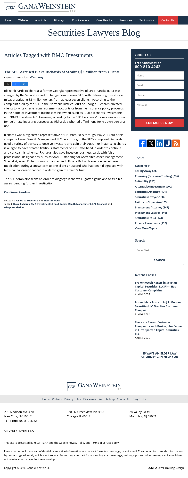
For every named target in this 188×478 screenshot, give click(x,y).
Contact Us (167, 20)
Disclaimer (89, 399)
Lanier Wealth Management (75, 204)
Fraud (55, 204)
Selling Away (146, 171)
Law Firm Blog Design (166, 468)
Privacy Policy (72, 399)
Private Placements (151, 223)
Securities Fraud (149, 218)
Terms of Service (101, 443)
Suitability (145, 181)
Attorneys (59, 20)
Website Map (107, 399)
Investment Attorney (152, 207)
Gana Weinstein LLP (39, 468)
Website (23, 20)
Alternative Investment (153, 186)
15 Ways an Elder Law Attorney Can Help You (159, 355)
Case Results (104, 20)
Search (159, 260)
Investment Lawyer (151, 212)
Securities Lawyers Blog (40, 8)
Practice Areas (80, 20)
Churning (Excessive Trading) (157, 176)
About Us (40, 20)
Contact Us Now (159, 123)
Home (7, 20)
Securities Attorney (151, 192)
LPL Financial (99, 204)
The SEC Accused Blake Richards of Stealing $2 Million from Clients (61, 72)
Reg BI (143, 165)
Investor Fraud (51, 200)
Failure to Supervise (27, 200)
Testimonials (146, 20)
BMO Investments (41, 204)
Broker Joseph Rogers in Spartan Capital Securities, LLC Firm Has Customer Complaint (156, 286)
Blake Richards (21, 204)
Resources (125, 20)
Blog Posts (139, 399)
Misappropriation (14, 207)
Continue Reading (17, 192)
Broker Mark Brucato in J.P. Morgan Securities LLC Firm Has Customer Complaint (158, 306)
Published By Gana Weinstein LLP (167, 8)
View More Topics (146, 228)
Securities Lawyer (149, 197)
